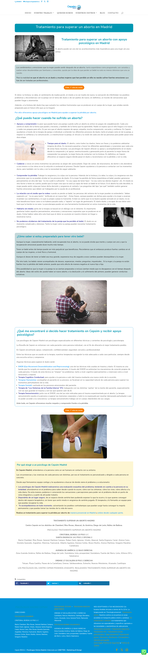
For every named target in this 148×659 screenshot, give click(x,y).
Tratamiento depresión (120, 629)
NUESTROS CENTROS (85, 13)
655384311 (19, 1)
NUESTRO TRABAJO (43, 13)
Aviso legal (98, 643)
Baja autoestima (112, 635)
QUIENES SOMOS (65, 13)
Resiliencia (113, 637)
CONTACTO (113, 13)
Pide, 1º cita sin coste (74, 87)
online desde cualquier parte (110, 513)
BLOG (102, 13)
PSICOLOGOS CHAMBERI (24, 616)
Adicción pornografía (101, 640)
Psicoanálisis (123, 637)
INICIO (28, 13)
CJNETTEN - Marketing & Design (70, 650)
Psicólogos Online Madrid (36, 650)
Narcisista (104, 637)
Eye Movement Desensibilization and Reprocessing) (47, 366)
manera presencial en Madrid (83, 513)
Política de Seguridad (111, 643)
